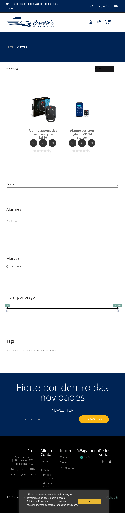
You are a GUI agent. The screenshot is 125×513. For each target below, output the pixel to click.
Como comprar (45, 463)
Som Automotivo (44, 350)
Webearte (112, 497)
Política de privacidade (47, 485)
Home (9, 46)
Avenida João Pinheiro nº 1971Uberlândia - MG (24, 460)
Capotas (25, 350)
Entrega (45, 469)
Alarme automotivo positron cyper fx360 (43, 134)
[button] (27, 508)
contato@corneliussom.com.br (29, 474)
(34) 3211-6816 (108, 6)
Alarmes (11, 350)
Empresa (65, 462)
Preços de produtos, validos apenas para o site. (32, 6)
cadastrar (94, 419)
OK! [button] (89, 501)
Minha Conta (67, 467)
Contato (64, 457)
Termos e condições (47, 476)
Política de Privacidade (38, 501)
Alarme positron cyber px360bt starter (82, 134)
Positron (11, 221)
